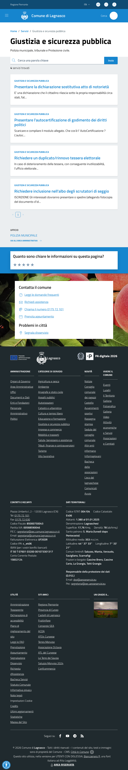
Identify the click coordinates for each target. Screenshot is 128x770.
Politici (14, 419)
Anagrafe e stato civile (50, 392)
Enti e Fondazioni (19, 403)
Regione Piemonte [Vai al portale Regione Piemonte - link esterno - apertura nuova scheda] (19, 4)
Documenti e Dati (20, 397)
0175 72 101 (21, 515)
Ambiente (43, 387)
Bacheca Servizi (19, 679)
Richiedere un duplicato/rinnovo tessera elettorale (57, 158)
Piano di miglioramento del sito (20, 631)
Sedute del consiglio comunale (90, 434)
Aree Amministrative (21, 387)
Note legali (16, 695)
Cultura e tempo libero (50, 413)
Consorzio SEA (46, 626)
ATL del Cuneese (47, 653)
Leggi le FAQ (17, 642)
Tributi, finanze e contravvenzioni (56, 445)
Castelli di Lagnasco (49, 615)
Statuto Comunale (20, 685)
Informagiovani (92, 456)
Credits (14, 706)
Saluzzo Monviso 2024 (50, 663)
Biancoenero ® (92, 756)
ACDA (41, 631)
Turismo (42, 451)
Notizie (88, 381)
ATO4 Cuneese (46, 637)
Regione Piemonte (48, 604)
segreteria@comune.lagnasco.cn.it (37, 535)
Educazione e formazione (52, 419)
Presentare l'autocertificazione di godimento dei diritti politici (60, 122)
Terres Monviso (46, 642)
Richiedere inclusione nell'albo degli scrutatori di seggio (61, 191)
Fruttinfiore (44, 621)
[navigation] (7, 15)
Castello (89, 403)
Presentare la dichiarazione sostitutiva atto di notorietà (61, 87)
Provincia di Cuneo (48, 610)
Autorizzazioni (46, 403)
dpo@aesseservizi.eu (84, 580)
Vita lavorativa (46, 456)
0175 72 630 (22, 519)
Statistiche (16, 717)
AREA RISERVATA (62, 765)
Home (13, 31)
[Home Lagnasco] (41, 16)
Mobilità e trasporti (48, 435)
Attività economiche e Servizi (109, 427)
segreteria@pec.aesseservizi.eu (88, 584)
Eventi (106, 385)
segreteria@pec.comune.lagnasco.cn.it (38, 531)
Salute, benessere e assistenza (55, 440)
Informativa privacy (21, 690)
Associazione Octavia (50, 647)
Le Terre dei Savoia (48, 658)
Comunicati (90, 488)
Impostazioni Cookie (21, 701)
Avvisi (87, 494)
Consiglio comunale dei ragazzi (90, 392)
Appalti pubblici (46, 397)
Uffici (13, 392)
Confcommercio (46, 669)
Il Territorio (109, 396)
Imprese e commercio (50, 429)
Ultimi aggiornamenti (22, 711)
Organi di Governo (20, 381)
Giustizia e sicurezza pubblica (31, 81)
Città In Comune (80, 752)
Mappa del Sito (18, 722)
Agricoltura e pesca (48, 381)
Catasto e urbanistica (50, 408)
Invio (111, 60)
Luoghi (106, 390)
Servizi (24, 31)
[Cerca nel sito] (114, 16)
